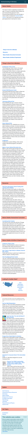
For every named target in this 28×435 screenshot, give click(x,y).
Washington (20, 284)
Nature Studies (5, 395)
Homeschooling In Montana (8, 1)
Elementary (4, 393)
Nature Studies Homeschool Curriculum (12, 54)
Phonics (4, 414)
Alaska (20, 288)
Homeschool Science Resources (9, 392)
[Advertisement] (14, 34)
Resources (5, 52)
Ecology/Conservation (7, 398)
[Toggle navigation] (25, 2)
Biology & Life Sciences (7, 397)
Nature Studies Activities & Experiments (12, 57)
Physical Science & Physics (8, 403)
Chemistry (4, 401)
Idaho (20, 282)
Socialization (5, 412)
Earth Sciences (5, 390)
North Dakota (20, 285)
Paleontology (5, 400)
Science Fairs (5, 404)
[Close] (25, 417)
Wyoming (20, 290)
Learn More (5, 431)
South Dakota (20, 287)
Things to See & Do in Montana (10, 49)
